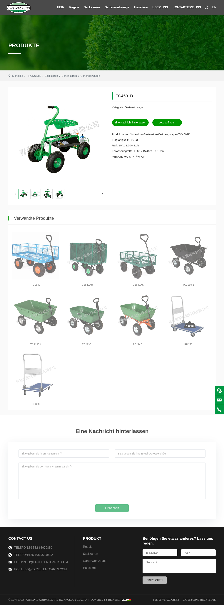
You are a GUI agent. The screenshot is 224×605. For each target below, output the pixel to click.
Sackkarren (92, 7)
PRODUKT (92, 538)
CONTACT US (20, 538)
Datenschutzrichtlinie (199, 599)
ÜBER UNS (160, 7)
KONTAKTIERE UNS (187, 7)
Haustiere (141, 7)
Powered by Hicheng (105, 599)
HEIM (60, 7)
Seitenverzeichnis (166, 599)
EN (214, 7)
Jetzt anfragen (168, 122)
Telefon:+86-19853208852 (33, 554)
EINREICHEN (155, 580)
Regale (74, 7)
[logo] (19, 7)
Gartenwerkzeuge (117, 7)
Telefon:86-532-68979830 (33, 547)
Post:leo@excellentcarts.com (40, 569)
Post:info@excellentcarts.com (41, 562)
